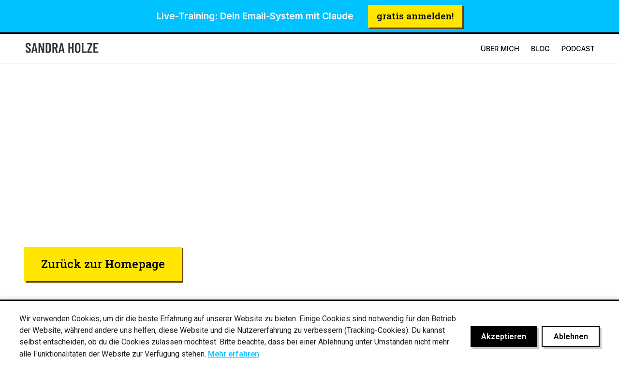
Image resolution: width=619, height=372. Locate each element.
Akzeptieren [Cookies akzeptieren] (503, 336)
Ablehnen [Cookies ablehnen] (571, 336)
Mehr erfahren (233, 353)
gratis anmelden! (415, 16)
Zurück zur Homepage (103, 263)
